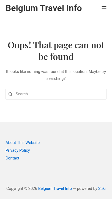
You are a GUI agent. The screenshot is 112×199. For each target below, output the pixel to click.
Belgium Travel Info (55, 188)
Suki (102, 188)
